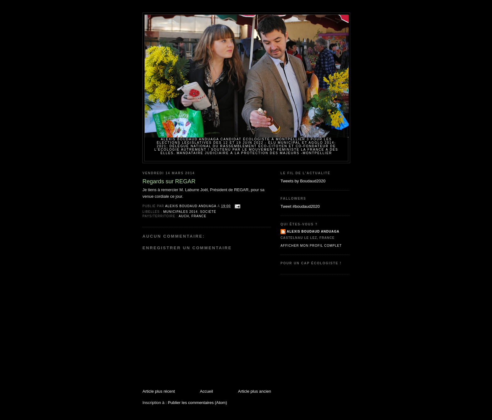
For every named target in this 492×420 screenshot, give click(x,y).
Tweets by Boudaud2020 (303, 181)
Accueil (206, 391)
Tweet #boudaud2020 (300, 206)
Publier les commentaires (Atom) (197, 402)
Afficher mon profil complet (311, 245)
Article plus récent (158, 391)
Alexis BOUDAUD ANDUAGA (313, 231)
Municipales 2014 (180, 211)
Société (208, 211)
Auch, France (192, 216)
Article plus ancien (254, 391)
